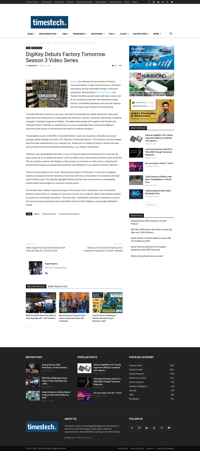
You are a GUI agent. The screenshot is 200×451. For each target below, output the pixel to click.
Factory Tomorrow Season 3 (69, 214)
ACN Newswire (46, 2)
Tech (112, 33)
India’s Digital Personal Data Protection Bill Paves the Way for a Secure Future (45, 249)
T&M (65, 33)
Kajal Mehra (32, 65)
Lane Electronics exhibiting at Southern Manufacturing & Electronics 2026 (104, 318)
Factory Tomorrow (49, 214)
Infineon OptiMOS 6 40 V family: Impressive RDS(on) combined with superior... (159, 138)
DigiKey (73, 81)
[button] (171, 34)
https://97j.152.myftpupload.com (56, 268)
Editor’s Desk (141, 33)
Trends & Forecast (32, 2)
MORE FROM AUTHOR (57, 286)
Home (28, 43)
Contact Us (150, 448)
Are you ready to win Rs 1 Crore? (159, 163)
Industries (98, 33)
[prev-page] (27, 326)
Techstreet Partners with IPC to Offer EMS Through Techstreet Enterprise (158, 152)
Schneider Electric (103, 92)
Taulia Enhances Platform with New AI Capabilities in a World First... (158, 179)
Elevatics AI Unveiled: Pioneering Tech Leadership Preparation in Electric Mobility (103, 249)
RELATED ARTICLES (36, 286)
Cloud (124, 33)
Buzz (31, 33)
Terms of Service (137, 448)
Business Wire (59, 2)
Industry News (45, 43)
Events (127, 2)
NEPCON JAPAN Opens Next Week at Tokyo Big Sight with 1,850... (54, 381)
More (157, 33)
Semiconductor (48, 33)
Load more (152, 205)
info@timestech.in (83, 437)
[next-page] (32, 326)
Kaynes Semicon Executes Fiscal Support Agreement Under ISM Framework (72, 318)
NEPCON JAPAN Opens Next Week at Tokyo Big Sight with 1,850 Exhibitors (151, 231)
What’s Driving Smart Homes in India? (147, 256)
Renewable (80, 33)
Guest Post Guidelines (165, 448)
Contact (135, 2)
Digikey (36, 214)
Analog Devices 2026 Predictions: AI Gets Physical (149, 222)
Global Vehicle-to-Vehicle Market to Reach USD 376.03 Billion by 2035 (151, 239)
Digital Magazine (101, 2)
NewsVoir (70, 2)
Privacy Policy (123, 448)
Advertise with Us (116, 2)
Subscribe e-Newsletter (84, 2)
